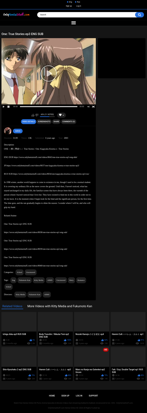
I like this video (33, 115)
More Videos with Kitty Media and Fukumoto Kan (59, 306)
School (19, 272)
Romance (81, 280)
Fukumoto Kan (24, 280)
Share (56, 122)
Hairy (71, 280)
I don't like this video (36, 115)
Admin (17, 131)
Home (52, 396)
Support (93, 396)
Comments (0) (68, 122)
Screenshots (44, 122)
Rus (78, 2)
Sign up (69, 6)
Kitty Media (38, 280)
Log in (78, 6)
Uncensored (30, 272)
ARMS (50, 280)
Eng (70, 2)
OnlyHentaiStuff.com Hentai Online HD (63, 408)
